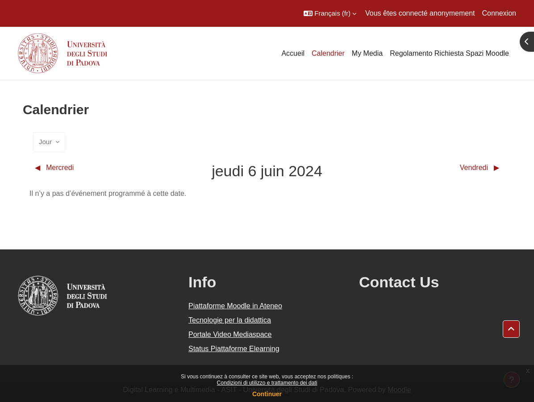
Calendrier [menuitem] (328, 53)
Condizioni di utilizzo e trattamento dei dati (267, 383)
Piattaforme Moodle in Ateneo (235, 306)
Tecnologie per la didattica (229, 320)
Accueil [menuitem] (293, 53)
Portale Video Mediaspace (230, 334)
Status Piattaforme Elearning (234, 348)
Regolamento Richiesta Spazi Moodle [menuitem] (449, 53)
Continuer (267, 394)
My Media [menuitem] (367, 53)
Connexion (499, 13)
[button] (330, 13)
